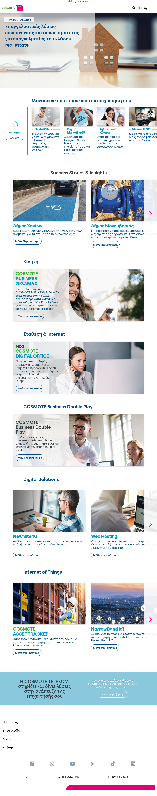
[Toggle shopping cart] (145, 8)
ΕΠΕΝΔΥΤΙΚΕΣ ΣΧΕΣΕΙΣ (120, 776)
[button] (150, 214)
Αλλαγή (14, 137)
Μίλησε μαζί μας (112, 694)
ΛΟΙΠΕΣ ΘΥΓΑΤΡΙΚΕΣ (69, 776)
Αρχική (11, 19)
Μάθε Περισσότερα (27, 241)
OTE (27, 776)
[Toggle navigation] (152, 7)
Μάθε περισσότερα (30, 316)
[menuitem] (32, 764)
